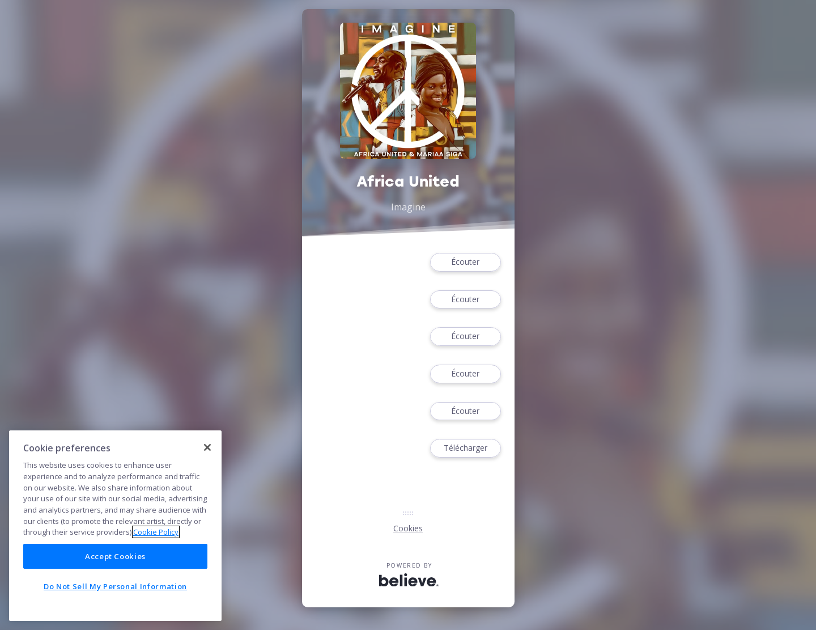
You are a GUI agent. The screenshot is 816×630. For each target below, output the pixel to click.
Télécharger (465, 448)
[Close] (207, 447)
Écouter (465, 262)
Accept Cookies (115, 556)
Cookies (408, 528)
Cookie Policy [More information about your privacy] (155, 532)
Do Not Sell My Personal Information (115, 586)
